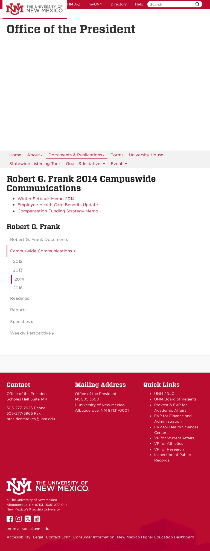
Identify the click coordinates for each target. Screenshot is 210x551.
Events (119, 164)
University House (146, 154)
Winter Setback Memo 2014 (46, 198)
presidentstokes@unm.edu (31, 419)
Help (139, 4)
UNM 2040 (164, 393)
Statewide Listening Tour (34, 163)
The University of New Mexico (34, 9)
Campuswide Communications (41, 251)
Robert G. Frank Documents (39, 239)
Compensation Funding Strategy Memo (58, 211)
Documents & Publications (76, 155)
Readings (19, 298)
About (35, 155)
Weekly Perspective (30, 333)
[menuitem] (15, 155)
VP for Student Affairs (174, 438)
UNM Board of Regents (175, 399)
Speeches (20, 321)
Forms (116, 154)
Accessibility (18, 537)
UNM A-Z (72, 4)
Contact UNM (58, 537)
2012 (17, 261)
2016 (18, 287)
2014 (19, 279)
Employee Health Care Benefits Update (58, 204)
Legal (38, 537)
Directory (119, 4)
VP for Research (169, 449)
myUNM (96, 4)
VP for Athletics (168, 443)
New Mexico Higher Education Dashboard (155, 537)
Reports (18, 309)
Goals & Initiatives (85, 164)
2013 (17, 270)
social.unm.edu (35, 528)
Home (15, 154)
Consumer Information (93, 537)
